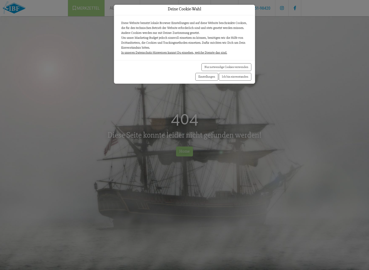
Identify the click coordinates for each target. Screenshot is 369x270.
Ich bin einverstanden (235, 77)
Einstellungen (206, 77)
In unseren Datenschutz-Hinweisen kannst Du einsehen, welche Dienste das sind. (174, 53)
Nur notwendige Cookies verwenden (226, 67)
